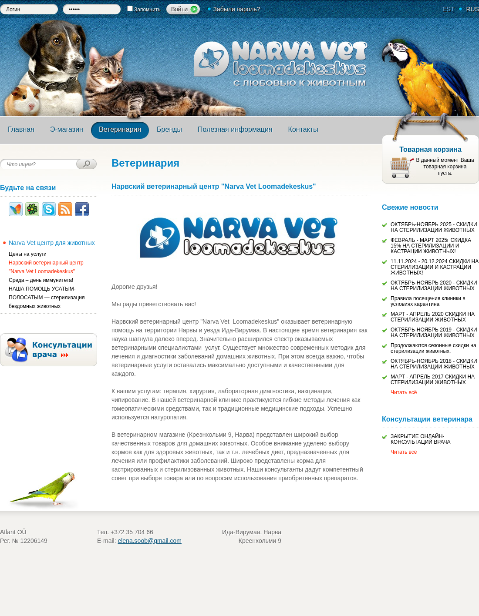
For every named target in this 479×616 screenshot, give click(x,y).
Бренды (169, 129)
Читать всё (404, 392)
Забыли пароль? (236, 9)
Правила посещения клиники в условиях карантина (428, 301)
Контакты (303, 129)
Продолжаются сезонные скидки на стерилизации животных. (433, 348)
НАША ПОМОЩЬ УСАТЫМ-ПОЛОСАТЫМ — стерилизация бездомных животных (47, 297)
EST (448, 9)
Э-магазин (66, 129)
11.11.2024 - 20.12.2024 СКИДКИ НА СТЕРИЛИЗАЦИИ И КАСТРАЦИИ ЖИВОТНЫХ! (435, 267)
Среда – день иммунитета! (41, 280)
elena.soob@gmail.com (150, 540)
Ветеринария (120, 129)
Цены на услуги (28, 254)
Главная (21, 129)
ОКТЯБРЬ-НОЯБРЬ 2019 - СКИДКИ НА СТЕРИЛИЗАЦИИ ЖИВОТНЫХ (434, 332)
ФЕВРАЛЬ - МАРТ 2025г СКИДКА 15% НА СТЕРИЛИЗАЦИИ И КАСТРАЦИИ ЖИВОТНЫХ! (431, 245)
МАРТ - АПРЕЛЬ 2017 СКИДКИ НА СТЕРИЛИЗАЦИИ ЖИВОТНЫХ (433, 379)
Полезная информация (235, 129)
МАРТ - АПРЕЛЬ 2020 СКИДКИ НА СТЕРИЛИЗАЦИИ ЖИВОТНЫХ (433, 317)
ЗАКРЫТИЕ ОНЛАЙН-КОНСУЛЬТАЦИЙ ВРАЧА (421, 439)
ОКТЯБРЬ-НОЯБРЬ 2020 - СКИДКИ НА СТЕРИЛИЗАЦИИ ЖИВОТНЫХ (434, 285)
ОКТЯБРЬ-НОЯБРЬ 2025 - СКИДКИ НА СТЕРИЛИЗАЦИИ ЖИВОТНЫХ (434, 227)
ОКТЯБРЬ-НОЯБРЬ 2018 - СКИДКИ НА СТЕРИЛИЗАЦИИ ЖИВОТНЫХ (434, 364)
